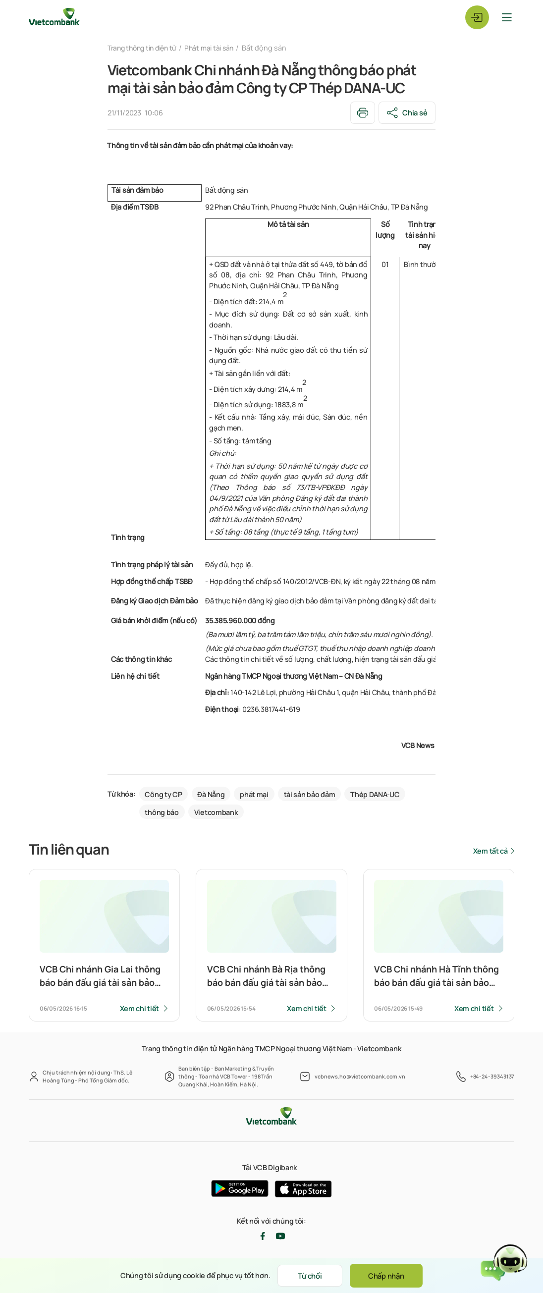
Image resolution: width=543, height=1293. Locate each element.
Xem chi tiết (139, 1008)
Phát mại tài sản (216, 48)
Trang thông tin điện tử (145, 48)
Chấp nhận (388, 1275)
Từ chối (308, 1275)
